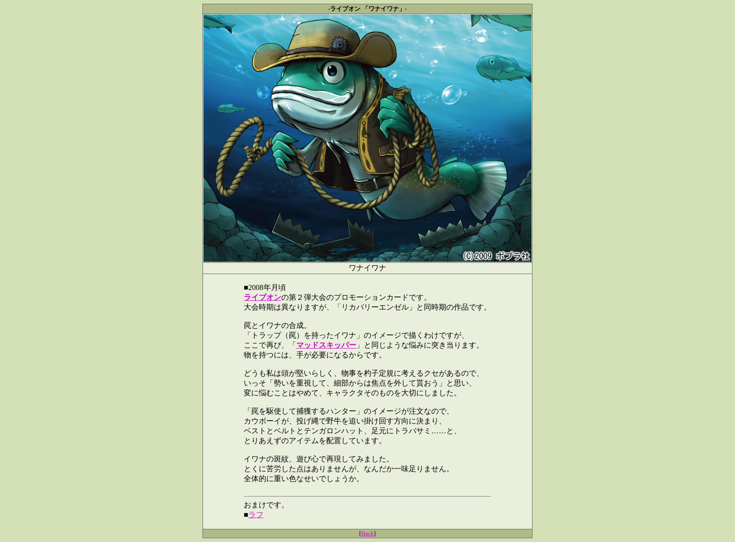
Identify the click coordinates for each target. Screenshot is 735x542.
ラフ (255, 515)
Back (367, 533)
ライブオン (262, 297)
